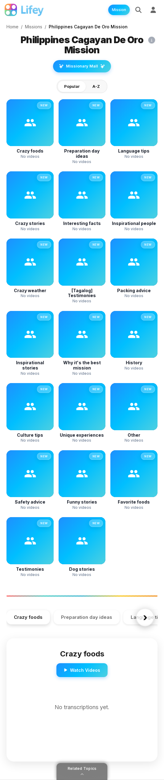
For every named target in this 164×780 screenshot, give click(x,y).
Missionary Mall (82, 65)
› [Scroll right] (145, 617)
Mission (119, 9)
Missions (33, 26)
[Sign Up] (153, 10)
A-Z (96, 86)
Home (12, 26)
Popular (72, 86)
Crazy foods (28, 617)
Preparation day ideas (86, 617)
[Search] (138, 10)
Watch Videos (82, 670)
